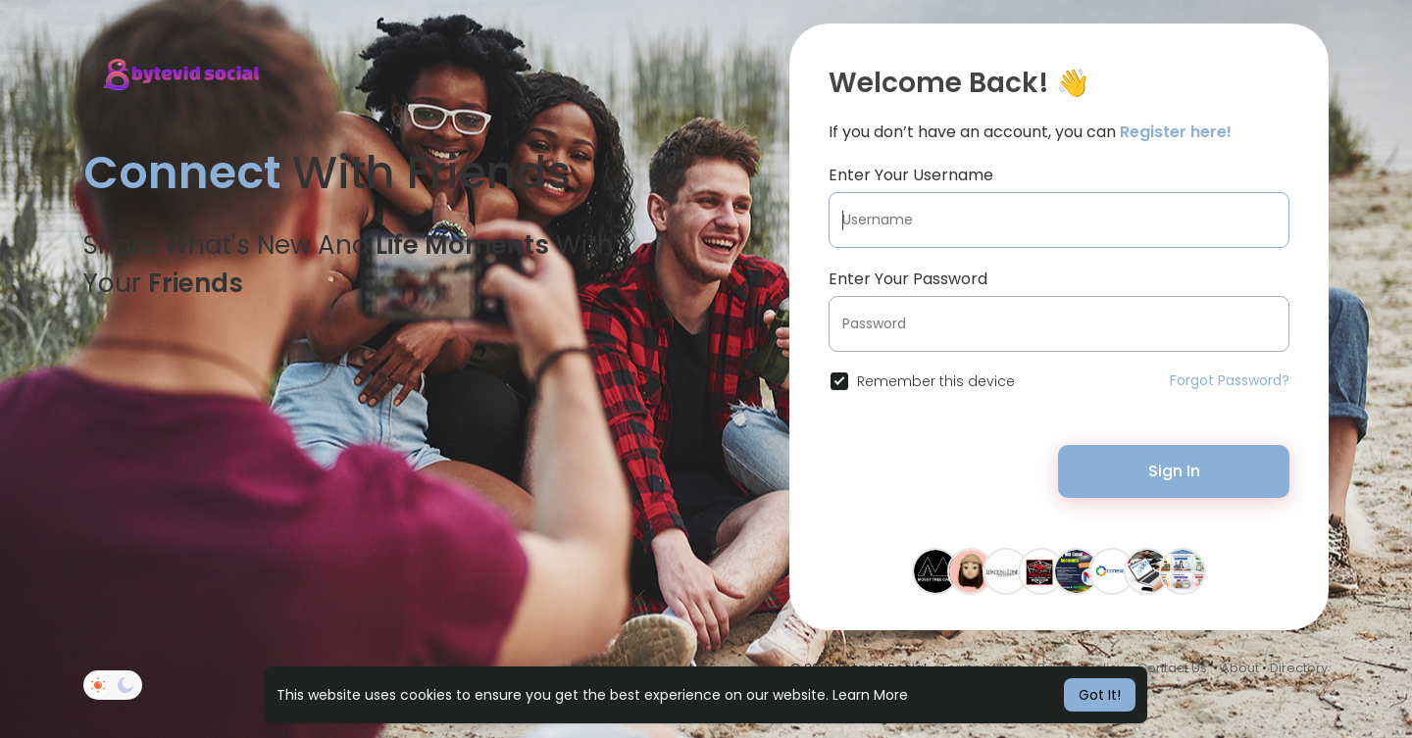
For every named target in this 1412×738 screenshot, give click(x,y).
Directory (1299, 668)
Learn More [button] (870, 695)
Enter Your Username (911, 175)
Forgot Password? (1229, 380)
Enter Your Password (908, 279)
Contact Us (1172, 668)
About (1240, 668)
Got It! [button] (1100, 695)
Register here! (1176, 132)
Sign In (1174, 471)
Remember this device (936, 381)
